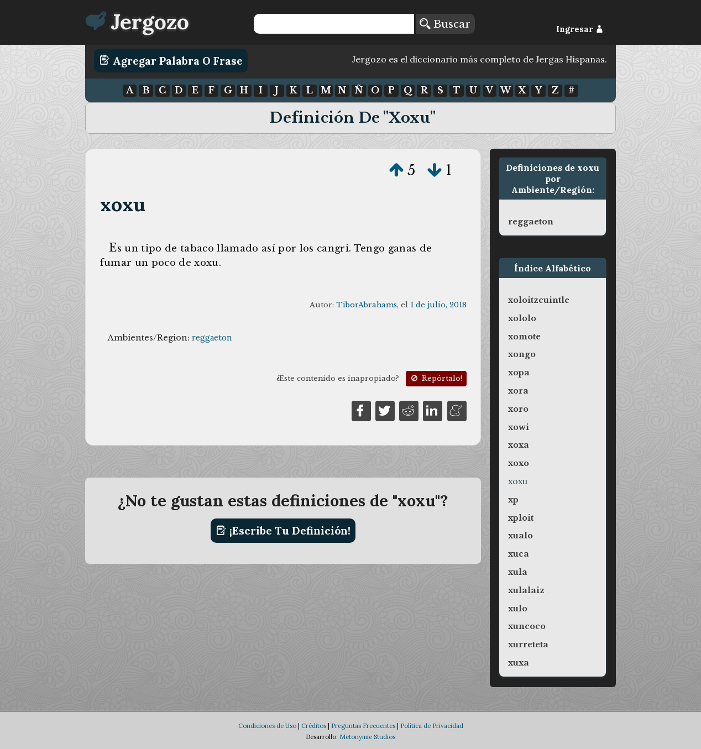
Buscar (445, 23)
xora (518, 391)
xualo (520, 536)
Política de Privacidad (431, 726)
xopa (519, 373)
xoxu (123, 204)
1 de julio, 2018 (438, 305)
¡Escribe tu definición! (283, 530)
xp (513, 500)
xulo (517, 609)
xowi (518, 427)
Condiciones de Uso (267, 726)
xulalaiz (526, 590)
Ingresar (579, 29)
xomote (524, 337)
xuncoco (527, 626)
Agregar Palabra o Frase (171, 60)
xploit (520, 518)
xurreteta (528, 645)
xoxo (518, 463)
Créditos (313, 726)
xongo (522, 354)
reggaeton (212, 338)
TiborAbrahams (366, 305)
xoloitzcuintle (538, 300)
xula (517, 572)
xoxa (518, 445)
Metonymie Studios (367, 737)
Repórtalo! (435, 378)
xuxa (518, 663)
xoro (518, 409)
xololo (522, 318)
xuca (518, 554)
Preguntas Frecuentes (363, 726)
